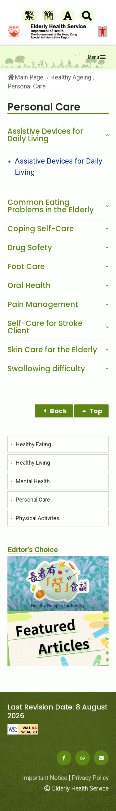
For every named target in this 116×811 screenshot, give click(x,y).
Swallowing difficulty (46, 368)
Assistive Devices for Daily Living (45, 135)
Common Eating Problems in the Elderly (50, 206)
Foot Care (26, 266)
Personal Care (33, 499)
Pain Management (42, 304)
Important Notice (44, 778)
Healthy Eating (33, 444)
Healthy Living (33, 462)
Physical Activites (37, 518)
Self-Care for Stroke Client (45, 327)
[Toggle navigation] (96, 57)
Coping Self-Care (40, 228)
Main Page (25, 77)
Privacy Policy (90, 778)
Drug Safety (29, 247)
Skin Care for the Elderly (52, 350)
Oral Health (29, 285)
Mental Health (33, 481)
